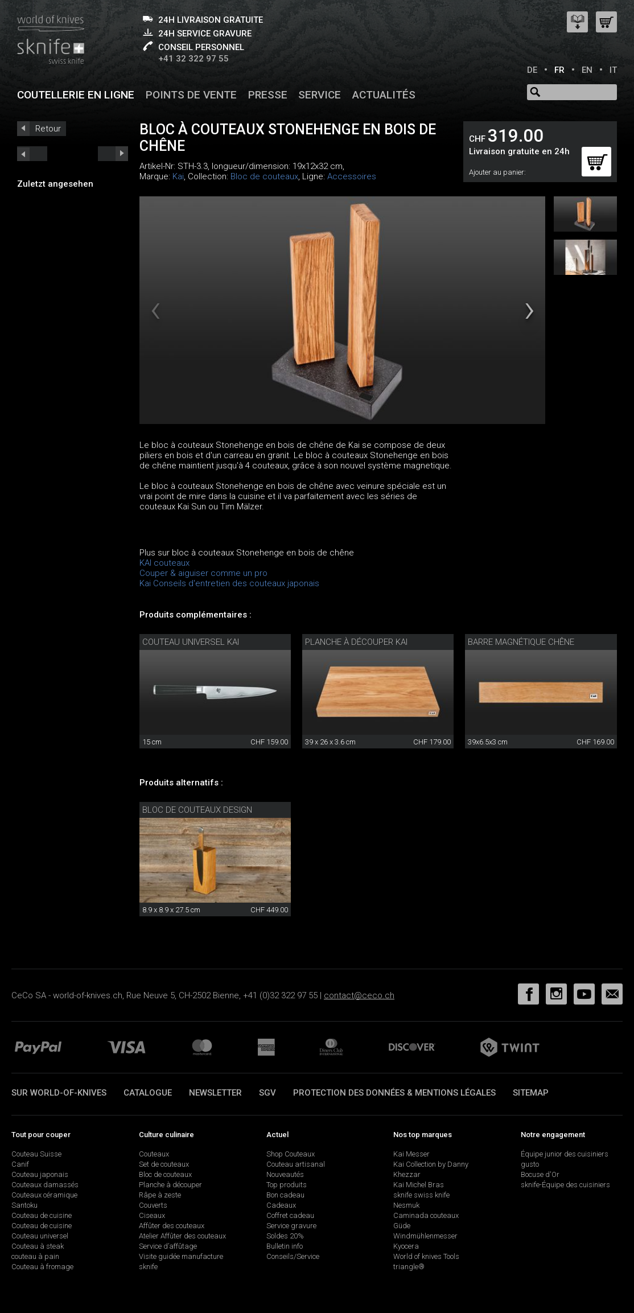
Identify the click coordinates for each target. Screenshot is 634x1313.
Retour (48, 129)
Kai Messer (411, 1154)
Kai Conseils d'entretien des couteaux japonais (229, 583)
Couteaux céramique (44, 1195)
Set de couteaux (164, 1164)
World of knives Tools (426, 1256)
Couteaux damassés (45, 1184)
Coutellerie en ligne (75, 94)
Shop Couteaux (290, 1154)
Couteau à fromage (42, 1266)
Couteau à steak (37, 1246)
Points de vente (191, 94)
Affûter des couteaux (171, 1225)
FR (559, 70)
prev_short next (113, 153)
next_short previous (32, 153)
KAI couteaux (164, 563)
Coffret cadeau (290, 1215)
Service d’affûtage (168, 1246)
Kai (178, 176)
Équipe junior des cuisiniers (564, 1154)
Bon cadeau (285, 1195)
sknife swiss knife (421, 1195)
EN (587, 70)
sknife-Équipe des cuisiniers (565, 1184)
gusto (530, 1164)
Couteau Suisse (36, 1154)
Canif (20, 1164)
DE (532, 70)
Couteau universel (39, 1236)
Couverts (153, 1205)
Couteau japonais (39, 1174)
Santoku (24, 1205)
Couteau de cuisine (41, 1215)
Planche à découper (170, 1184)
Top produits (286, 1184)
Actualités (383, 94)
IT (613, 70)
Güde (401, 1225)
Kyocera (406, 1246)
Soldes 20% (285, 1236)
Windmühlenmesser (425, 1236)
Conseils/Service (292, 1256)
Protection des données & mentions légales (394, 1093)
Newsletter (215, 1093)
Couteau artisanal (295, 1164)
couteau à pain (35, 1256)
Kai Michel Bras (418, 1184)
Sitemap (531, 1093)
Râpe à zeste (160, 1195)
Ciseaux (152, 1215)
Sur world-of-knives (58, 1093)
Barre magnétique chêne (521, 642)
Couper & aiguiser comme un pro (203, 573)
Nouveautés (285, 1174)
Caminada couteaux (426, 1215)
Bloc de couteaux (264, 176)
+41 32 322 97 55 (193, 58)
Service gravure (291, 1225)
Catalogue (147, 1093)
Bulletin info (284, 1246)
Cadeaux (281, 1205)
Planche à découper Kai (356, 642)
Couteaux (154, 1154)
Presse (267, 94)
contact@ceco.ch (359, 995)
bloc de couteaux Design (197, 810)
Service (319, 94)
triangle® (409, 1266)
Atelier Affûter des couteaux (182, 1236)
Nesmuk (406, 1205)
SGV (267, 1093)
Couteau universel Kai (190, 642)
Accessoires (351, 176)
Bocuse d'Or (540, 1174)
